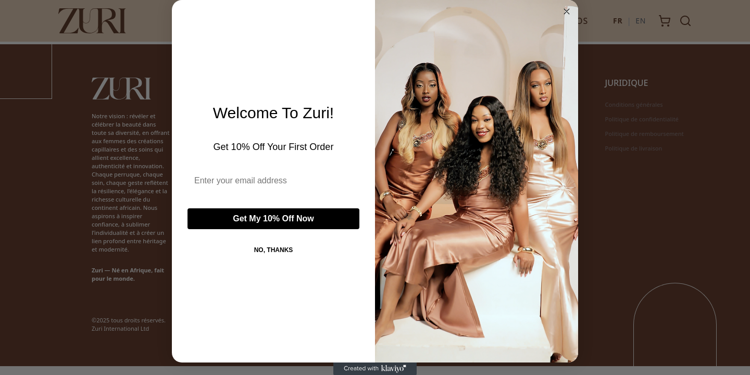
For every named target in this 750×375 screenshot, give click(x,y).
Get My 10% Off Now (273, 218)
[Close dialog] (566, 11)
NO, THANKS (273, 250)
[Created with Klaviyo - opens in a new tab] (375, 368)
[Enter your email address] (273, 180)
